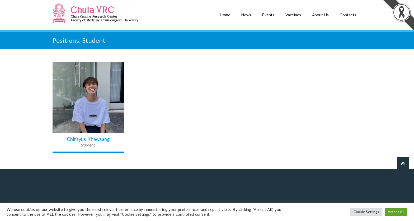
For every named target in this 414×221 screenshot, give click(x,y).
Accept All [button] (396, 212)
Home (225, 14)
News (246, 14)
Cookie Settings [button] (366, 212)
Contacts (348, 14)
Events (268, 14)
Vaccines (293, 14)
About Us (320, 14)
